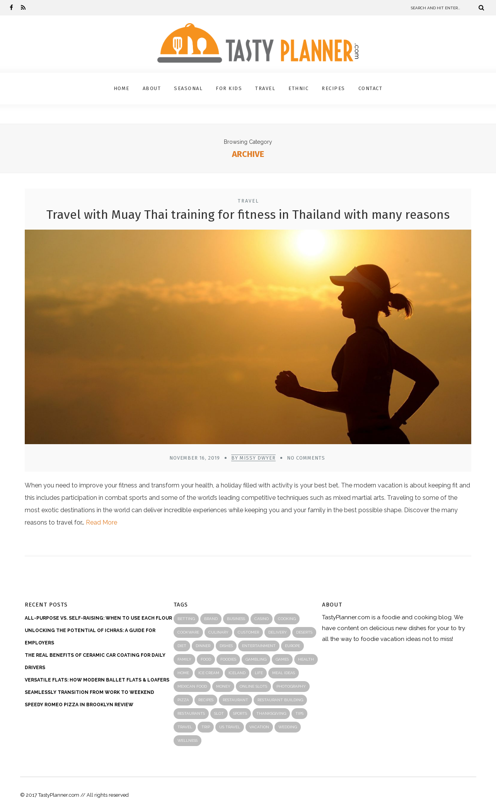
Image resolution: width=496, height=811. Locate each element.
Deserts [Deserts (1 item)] (304, 632)
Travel (265, 88)
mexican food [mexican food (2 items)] (192, 686)
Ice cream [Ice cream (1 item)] (208, 673)
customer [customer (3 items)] (248, 632)
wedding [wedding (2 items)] (287, 727)
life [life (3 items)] (259, 673)
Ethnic (298, 88)
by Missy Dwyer (253, 458)
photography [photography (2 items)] (291, 686)
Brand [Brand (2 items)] (211, 619)
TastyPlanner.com (346, 617)
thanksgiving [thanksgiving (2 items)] (271, 713)
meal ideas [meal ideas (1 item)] (283, 673)
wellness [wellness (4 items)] (187, 740)
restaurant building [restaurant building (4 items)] (280, 700)
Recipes (333, 88)
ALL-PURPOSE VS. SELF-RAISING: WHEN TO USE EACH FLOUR (98, 618)
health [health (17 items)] (306, 659)
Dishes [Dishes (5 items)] (226, 646)
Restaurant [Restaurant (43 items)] (235, 700)
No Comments (306, 458)
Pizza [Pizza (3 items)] (183, 700)
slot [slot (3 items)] (219, 713)
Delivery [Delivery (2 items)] (277, 632)
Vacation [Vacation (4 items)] (259, 727)
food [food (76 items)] (206, 659)
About (152, 88)
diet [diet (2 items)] (181, 646)
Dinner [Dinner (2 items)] (203, 646)
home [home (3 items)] (183, 673)
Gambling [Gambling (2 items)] (255, 659)
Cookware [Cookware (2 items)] (188, 632)
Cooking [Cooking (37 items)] (287, 619)
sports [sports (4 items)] (240, 713)
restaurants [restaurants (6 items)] (191, 713)
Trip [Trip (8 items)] (205, 727)
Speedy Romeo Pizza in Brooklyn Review (79, 704)
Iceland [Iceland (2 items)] (236, 673)
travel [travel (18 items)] (184, 727)
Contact (370, 88)
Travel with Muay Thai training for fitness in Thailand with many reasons (248, 214)
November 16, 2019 (194, 458)
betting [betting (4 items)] (186, 619)
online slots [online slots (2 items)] (253, 686)
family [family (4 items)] (184, 659)
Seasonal (188, 88)
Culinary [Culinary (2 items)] (218, 632)
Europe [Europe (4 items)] (292, 646)
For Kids (229, 88)
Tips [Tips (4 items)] (299, 713)
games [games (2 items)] (282, 659)
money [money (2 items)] (223, 686)
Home (122, 88)
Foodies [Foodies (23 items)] (228, 659)
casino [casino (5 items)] (261, 619)
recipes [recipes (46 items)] (205, 700)
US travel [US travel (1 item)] (229, 727)
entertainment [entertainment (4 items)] (259, 646)
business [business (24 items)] (236, 619)
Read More (101, 522)
